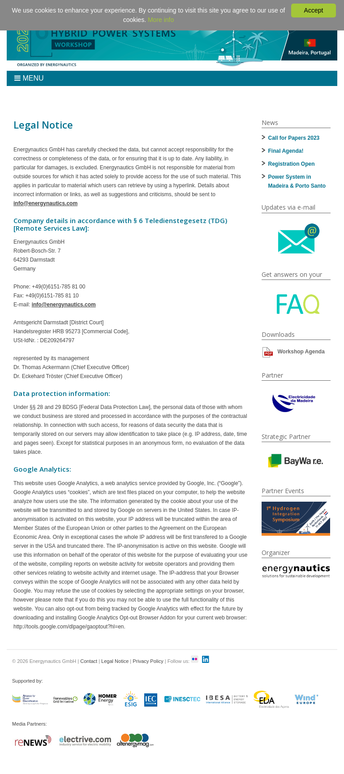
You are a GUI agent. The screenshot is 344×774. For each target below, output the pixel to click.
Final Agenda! (286, 151)
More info (161, 19)
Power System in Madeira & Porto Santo (297, 181)
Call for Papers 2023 (294, 138)
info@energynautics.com (45, 203)
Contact (88, 661)
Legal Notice (115, 661)
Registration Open (291, 164)
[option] (296, 518)
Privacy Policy (148, 661)
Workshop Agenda (301, 351)
